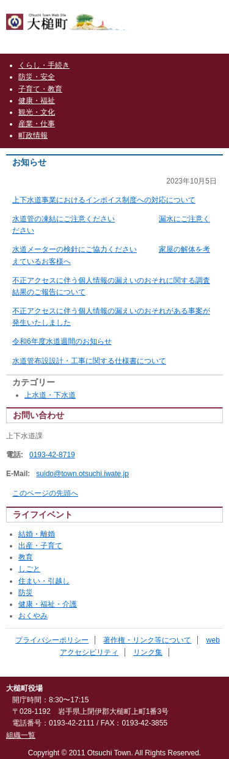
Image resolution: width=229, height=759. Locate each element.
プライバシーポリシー (52, 640)
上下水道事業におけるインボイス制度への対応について (103, 200)
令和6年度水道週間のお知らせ (62, 341)
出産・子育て (40, 545)
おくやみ (33, 615)
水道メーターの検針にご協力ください (74, 249)
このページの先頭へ (45, 493)
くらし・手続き (44, 65)
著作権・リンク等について (147, 640)
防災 (25, 592)
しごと (29, 569)
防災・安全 (36, 77)
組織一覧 (20, 735)
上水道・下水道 (50, 395)
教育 (25, 557)
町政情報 (33, 135)
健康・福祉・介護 (47, 604)
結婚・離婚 (36, 534)
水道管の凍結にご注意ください (63, 219)
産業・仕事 (36, 123)
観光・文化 (36, 112)
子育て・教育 (40, 89)
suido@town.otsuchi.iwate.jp (82, 473)
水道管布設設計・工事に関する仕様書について (89, 361)
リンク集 (147, 652)
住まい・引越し (44, 581)
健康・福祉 (36, 100)
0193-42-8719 (52, 455)
